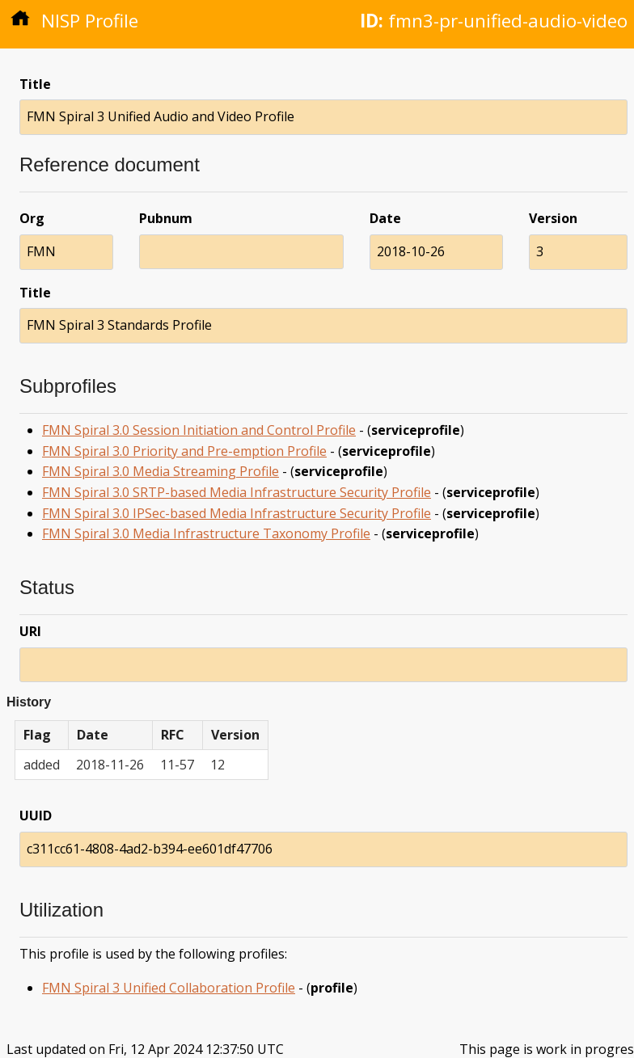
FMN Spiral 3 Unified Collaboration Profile (168, 988)
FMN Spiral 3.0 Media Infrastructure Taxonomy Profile (206, 533)
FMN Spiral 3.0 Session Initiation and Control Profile (199, 430)
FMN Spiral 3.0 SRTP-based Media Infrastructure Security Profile (236, 492)
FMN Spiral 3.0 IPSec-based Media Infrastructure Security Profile (236, 513)
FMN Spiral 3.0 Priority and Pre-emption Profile (184, 451)
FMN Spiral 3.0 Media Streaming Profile (160, 471)
